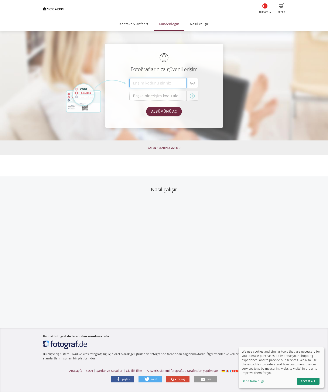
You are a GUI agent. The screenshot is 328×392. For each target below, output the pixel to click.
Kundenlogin (169, 24)
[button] (122, 379)
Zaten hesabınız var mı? (164, 148)
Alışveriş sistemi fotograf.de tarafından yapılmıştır (182, 371)
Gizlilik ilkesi (134, 371)
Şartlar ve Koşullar (109, 371)
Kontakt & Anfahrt (133, 24)
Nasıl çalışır (199, 24)
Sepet (281, 8)
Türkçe (265, 8)
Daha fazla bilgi (253, 381)
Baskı (89, 371)
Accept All (308, 381)
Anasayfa (75, 371)
